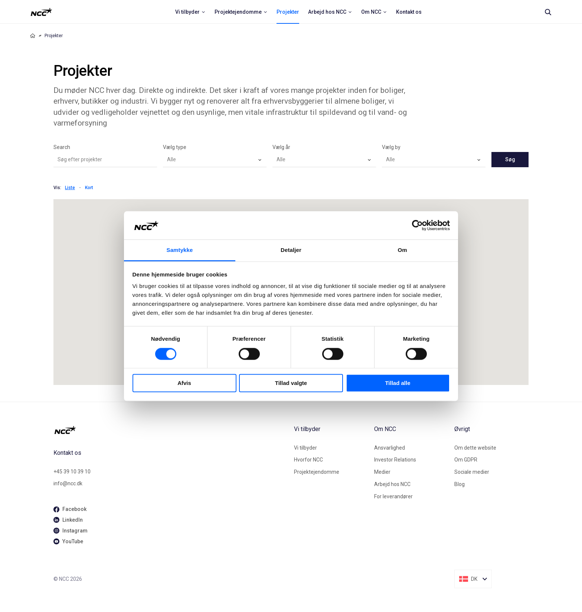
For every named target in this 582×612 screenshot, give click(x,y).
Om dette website (475, 448)
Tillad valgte (291, 383)
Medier (382, 472)
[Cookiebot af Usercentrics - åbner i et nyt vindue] (417, 225)
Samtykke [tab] (180, 250)
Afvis (184, 383)
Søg (510, 159)
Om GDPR (465, 460)
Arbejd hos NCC (392, 484)
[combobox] (215, 159)
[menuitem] (190, 12)
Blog (459, 484)
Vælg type (174, 147)
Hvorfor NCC (308, 460)
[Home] (33, 36)
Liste (70, 187)
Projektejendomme (316, 472)
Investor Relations (395, 460)
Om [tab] (402, 250)
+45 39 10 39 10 (72, 472)
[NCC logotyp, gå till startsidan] (170, 429)
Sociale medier (471, 472)
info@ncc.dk (67, 483)
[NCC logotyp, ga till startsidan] (41, 11)
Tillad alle (397, 383)
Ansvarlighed (389, 448)
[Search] (547, 12)
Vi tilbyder (305, 448)
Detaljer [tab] (291, 250)
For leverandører (393, 496)
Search (61, 147)
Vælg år (281, 147)
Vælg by (391, 147)
